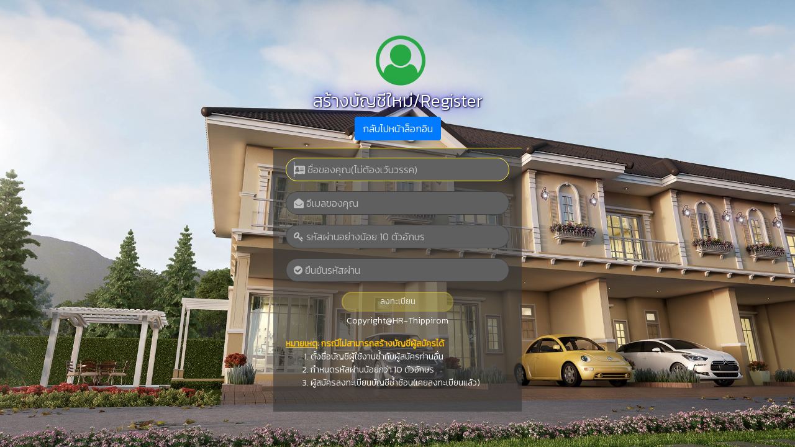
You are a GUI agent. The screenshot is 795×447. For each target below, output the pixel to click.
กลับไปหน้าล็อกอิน (398, 128)
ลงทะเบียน (398, 301)
